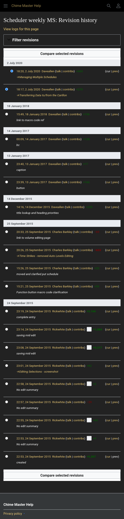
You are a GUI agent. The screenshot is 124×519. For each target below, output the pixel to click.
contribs (68, 71)
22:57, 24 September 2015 (33, 402)
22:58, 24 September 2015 (33, 384)
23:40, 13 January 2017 (31, 164)
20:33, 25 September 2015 (33, 232)
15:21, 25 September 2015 (33, 286)
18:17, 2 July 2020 (28, 89)
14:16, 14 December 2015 (33, 207)
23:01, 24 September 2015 (33, 365)
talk (58, 71)
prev (115, 71)
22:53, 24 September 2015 (33, 438)
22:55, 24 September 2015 (33, 420)
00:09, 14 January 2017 (31, 139)
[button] (5, 6)
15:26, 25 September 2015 (33, 268)
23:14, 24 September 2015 (33, 329)
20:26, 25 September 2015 (33, 250)
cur (108, 89)
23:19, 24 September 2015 (33, 311)
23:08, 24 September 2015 (33, 347)
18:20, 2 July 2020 (28, 71)
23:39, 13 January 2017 (31, 182)
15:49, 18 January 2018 (31, 114)
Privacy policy (12, 513)
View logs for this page (21, 29)
